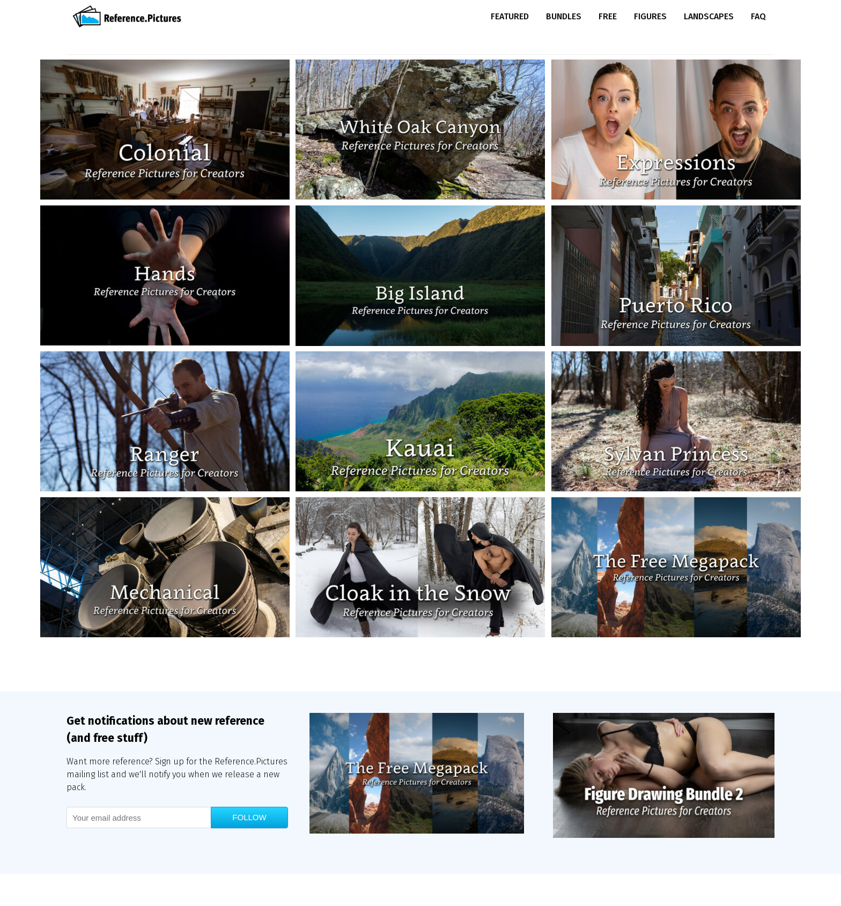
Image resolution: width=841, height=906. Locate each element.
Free (608, 16)
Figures (650, 16)
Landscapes (709, 16)
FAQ (758, 16)
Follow (249, 817)
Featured (510, 16)
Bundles (563, 16)
